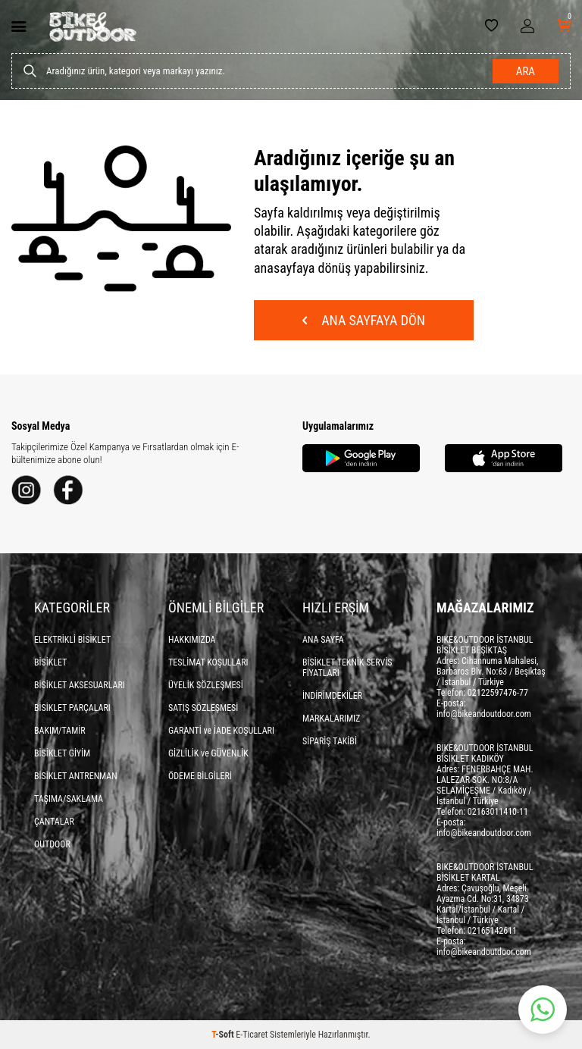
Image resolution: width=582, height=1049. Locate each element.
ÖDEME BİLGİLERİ (200, 776)
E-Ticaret (252, 1034)
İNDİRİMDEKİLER (332, 695)
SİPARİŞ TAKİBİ (329, 741)
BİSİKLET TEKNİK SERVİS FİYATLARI (347, 667)
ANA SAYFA (323, 639)
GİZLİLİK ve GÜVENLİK (208, 753)
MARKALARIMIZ (331, 718)
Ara (525, 71)
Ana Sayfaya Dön (363, 320)
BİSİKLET (50, 662)
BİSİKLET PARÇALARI (72, 708)
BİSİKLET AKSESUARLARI (79, 685)
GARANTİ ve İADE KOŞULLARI (221, 730)
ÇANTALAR (54, 821)
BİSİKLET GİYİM (62, 753)
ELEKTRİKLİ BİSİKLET (72, 639)
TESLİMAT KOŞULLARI (208, 662)
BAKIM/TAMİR (60, 730)
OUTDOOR (52, 844)
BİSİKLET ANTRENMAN (75, 776)
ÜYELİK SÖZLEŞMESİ (205, 685)
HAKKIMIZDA (192, 639)
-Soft (223, 1034)
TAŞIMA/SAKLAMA (68, 799)
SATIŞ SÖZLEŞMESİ (203, 708)
